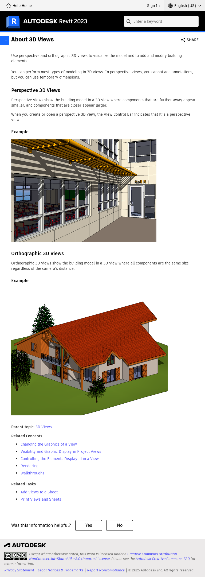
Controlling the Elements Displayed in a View (60, 458)
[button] (184, 5)
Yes (88, 525)
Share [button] (193, 40)
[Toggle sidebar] (4, 40)
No (120, 525)
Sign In (153, 5)
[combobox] (161, 21)
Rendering (29, 466)
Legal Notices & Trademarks (61, 570)
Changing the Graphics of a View (49, 444)
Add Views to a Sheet (39, 492)
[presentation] (15, 556)
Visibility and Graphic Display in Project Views (61, 451)
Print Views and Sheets (41, 499)
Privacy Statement (19, 570)
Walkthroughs (32, 473)
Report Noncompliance (106, 570)
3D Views (44, 427)
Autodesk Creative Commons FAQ (163, 558)
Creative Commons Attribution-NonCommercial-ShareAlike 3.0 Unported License (104, 556)
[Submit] (129, 21)
